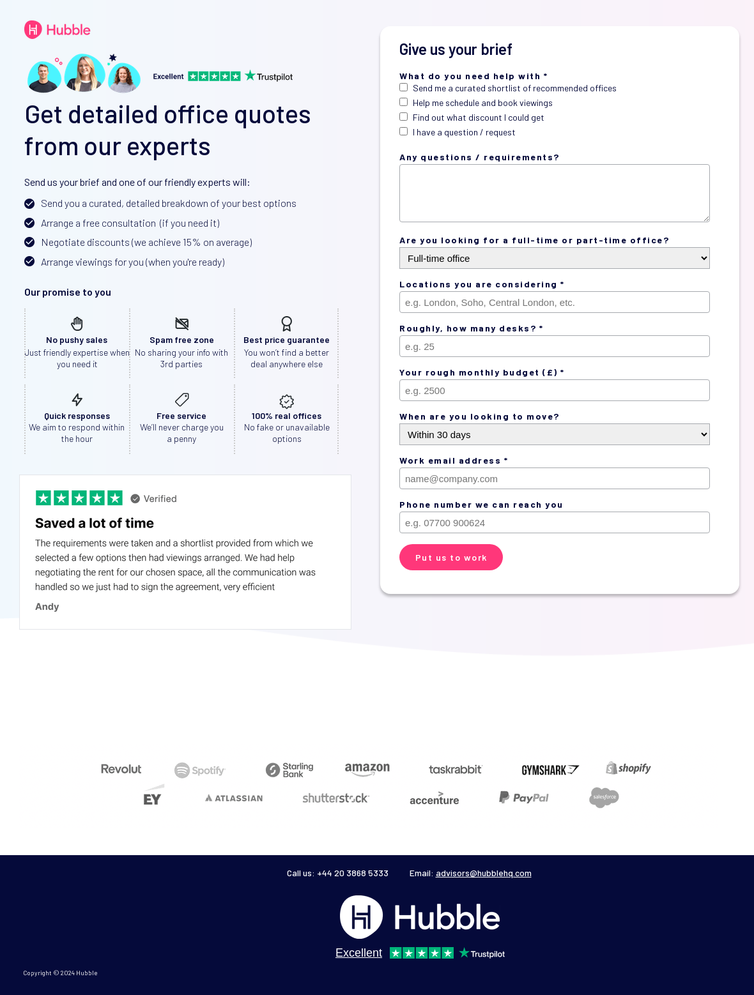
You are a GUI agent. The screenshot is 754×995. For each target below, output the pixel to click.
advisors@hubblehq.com (484, 872)
